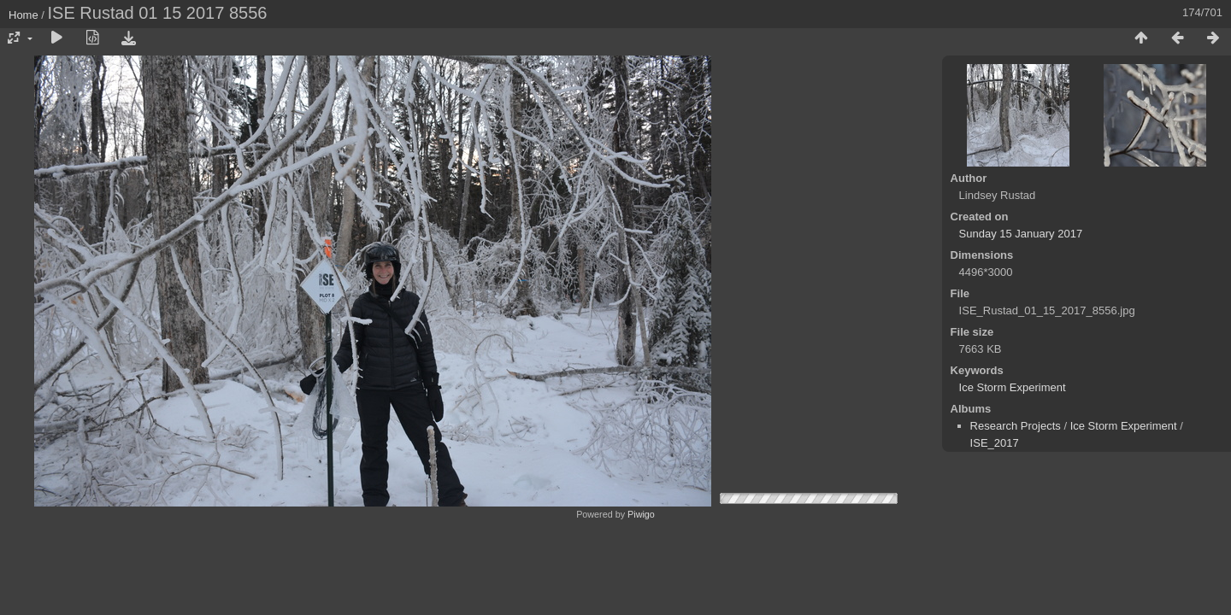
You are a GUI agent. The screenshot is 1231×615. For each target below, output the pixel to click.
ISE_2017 (994, 442)
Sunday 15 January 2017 (1021, 233)
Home (23, 15)
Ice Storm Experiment (1012, 387)
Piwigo (641, 514)
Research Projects (1015, 425)
